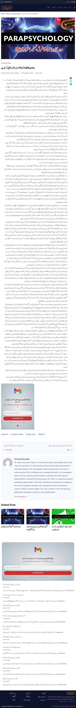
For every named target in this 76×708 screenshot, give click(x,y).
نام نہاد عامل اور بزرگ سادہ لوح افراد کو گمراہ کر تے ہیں (16, 446)
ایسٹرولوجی (54, 7)
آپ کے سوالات (27, 700)
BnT (22, 706)
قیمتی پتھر (13, 696)
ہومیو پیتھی (48, 7)
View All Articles (19, 497)
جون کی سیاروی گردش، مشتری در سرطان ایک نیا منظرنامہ (13, 596)
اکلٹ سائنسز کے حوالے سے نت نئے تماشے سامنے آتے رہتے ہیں (57, 446)
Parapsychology (6, 63)
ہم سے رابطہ (42, 700)
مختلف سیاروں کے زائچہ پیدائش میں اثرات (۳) (11, 659)
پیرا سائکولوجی (12, 693)
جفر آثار (13, 700)
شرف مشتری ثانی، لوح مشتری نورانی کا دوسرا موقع (12, 627)
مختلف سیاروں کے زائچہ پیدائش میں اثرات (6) (11, 607)
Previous (9, 450)
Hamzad (41, 435)
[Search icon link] (74, 8)
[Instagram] (72, 2)
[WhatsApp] (67, 2)
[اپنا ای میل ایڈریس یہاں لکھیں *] (17, 413)
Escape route (30, 435)
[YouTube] (74, 2)
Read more (70, 592)
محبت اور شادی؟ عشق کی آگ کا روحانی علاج (11, 527)
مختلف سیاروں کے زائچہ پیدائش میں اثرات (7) (11, 586)
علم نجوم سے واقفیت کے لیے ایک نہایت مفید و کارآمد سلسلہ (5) (14, 617)
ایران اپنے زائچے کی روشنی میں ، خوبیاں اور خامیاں (12, 648)
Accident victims (17, 435)
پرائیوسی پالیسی (12, 423)
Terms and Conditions (64, 706)
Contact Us (72, 706)
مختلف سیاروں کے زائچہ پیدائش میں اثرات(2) (11, 669)
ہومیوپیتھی (28, 696)
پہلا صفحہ (70, 7)
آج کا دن (65, 7)
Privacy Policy (55, 706)
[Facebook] (69, 2)
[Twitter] (71, 81)
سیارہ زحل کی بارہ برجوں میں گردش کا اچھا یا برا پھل (12, 638)
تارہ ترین (60, 7)
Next (68, 450)
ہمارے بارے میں (41, 696)
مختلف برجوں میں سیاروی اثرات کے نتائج (10, 680)
